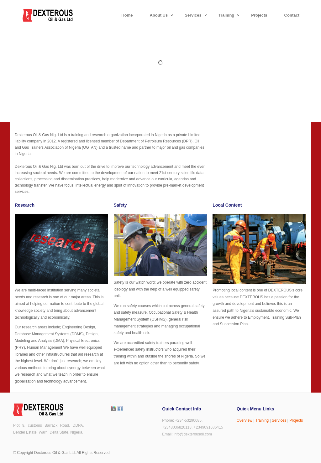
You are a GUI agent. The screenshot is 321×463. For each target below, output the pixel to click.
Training (262, 420)
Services (279, 420)
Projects (296, 420)
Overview (244, 420)
